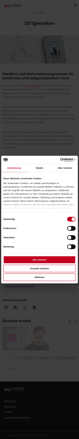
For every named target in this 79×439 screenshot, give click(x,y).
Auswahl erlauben (39, 268)
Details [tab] (39, 168)
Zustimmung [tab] (14, 168)
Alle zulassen (39, 259)
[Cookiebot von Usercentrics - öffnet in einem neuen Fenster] (63, 160)
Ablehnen (39, 277)
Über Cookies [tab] (65, 168)
